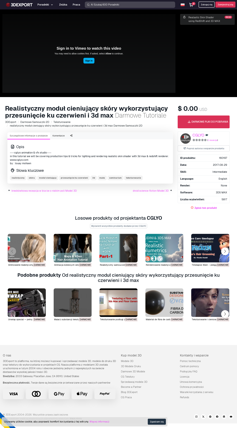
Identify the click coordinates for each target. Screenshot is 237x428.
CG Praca (126, 397)
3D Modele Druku (131, 366)
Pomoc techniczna (190, 361)
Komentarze (59, 135)
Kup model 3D (131, 355)
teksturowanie (133, 177)
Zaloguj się (206, 4)
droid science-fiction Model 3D (151, 190)
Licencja (184, 376)
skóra (32, 177)
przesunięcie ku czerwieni (74, 177)
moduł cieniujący (47, 177)
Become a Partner (131, 387)
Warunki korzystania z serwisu (196, 392)
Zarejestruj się (225, 4)
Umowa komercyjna (191, 382)
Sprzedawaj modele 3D (134, 382)
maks (102, 177)
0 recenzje (212, 140)
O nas (7, 355)
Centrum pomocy (189, 366)
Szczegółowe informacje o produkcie (29, 135)
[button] (225, 251)
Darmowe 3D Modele (133, 371)
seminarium (115, 177)
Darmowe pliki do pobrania (207, 122)
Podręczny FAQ (188, 371)
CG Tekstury (128, 376)
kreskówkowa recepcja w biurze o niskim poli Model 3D (44, 190)
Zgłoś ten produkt (206, 208)
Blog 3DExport (129, 392)
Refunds (184, 397)
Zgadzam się (157, 421)
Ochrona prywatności (192, 387)
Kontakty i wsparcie (194, 355)
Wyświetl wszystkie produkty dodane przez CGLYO (118, 226)
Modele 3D (127, 361)
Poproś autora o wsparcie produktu (203, 148)
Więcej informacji (99, 421)
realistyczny (18, 177)
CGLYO (198, 135)
